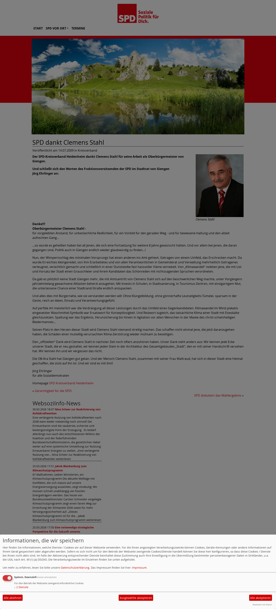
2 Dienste (21, 587)
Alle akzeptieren (260, 598)
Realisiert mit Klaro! (262, 604)
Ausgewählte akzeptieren (136, 598)
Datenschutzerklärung (75, 567)
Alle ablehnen (13, 598)
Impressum (139, 567)
